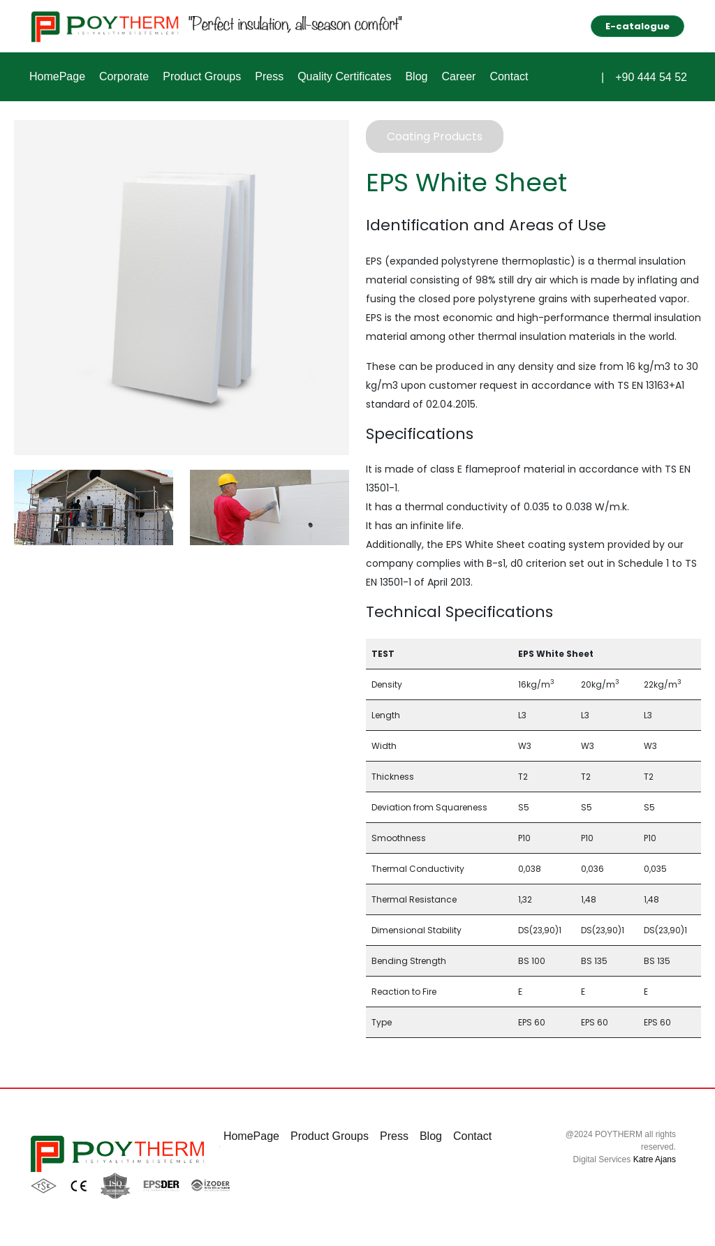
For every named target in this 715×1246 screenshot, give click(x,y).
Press (269, 76)
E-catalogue (637, 26)
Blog (416, 76)
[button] (590, 75)
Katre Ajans (654, 1159)
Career (458, 76)
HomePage (57, 76)
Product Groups (202, 76)
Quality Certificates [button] (344, 76)
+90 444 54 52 (651, 77)
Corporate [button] (124, 76)
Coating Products (434, 136)
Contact (508, 76)
